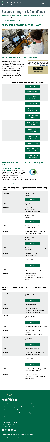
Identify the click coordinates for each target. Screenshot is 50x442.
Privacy (3, 438)
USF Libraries (33, 416)
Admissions (5, 410)
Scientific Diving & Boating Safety (33, 156)
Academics (5, 407)
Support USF (32, 413)
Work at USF (16, 413)
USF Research (8, 5)
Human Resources (18, 410)
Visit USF (17, 438)
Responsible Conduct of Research (33, 149)
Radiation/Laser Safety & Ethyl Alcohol (32, 137)
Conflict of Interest (32, 91)
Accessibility (23, 438)
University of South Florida (11, 2)
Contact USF (10, 438)
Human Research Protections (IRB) (33, 109)
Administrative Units (18, 404)
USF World (32, 419)
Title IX (15, 419)
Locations (4, 413)
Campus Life (5, 416)
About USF (5, 404)
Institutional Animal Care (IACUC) (32, 116)
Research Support (16, 15)
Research (4, 419)
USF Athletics (32, 407)
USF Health (32, 404)
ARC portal (13, 183)
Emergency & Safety (18, 416)
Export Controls (32, 103)
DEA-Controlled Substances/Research (33, 97)
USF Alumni (32, 410)
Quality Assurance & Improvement (32, 130)
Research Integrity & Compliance (33, 15)
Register (32, 199)
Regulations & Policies (19, 407)
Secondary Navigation (11, 21)
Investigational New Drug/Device (32, 123)
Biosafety (32, 86)
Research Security (33, 143)
